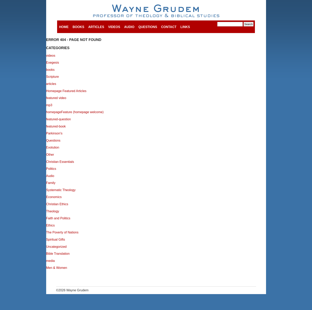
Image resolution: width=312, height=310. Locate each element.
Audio (129, 27)
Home (64, 27)
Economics (54, 197)
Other (50, 154)
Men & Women (56, 267)
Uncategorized (56, 246)
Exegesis (52, 62)
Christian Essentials (60, 161)
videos (50, 55)
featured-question (58, 119)
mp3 (49, 105)
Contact (168, 27)
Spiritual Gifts (55, 239)
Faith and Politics (58, 218)
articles (51, 84)
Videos (114, 27)
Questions (147, 27)
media (50, 260)
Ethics (50, 225)
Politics (51, 168)
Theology (52, 211)
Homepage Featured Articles (66, 91)
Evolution (52, 147)
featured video (56, 98)
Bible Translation (58, 253)
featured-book (56, 126)
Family (51, 183)
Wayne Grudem (156, 11)
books (50, 69)
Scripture (52, 76)
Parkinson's (54, 133)
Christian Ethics (57, 204)
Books (78, 27)
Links (185, 27)
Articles (96, 27)
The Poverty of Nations (62, 232)
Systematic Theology (61, 190)
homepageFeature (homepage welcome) (75, 112)
